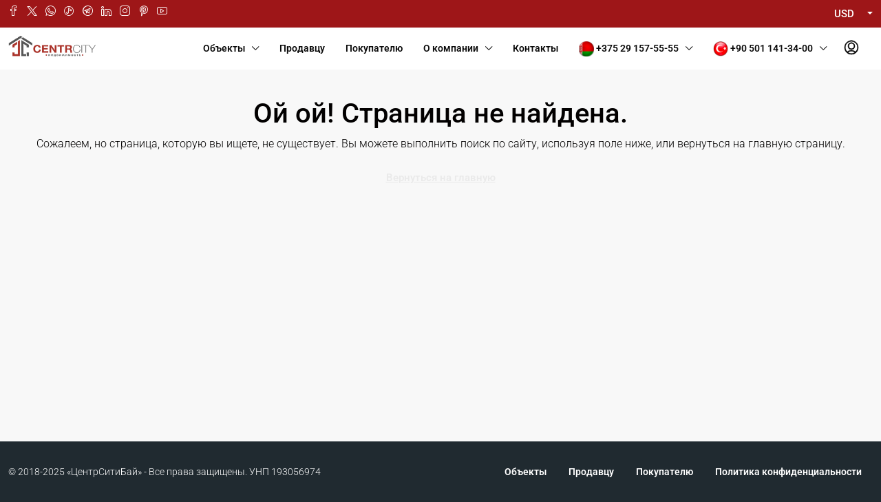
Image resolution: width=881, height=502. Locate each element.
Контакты (535, 48)
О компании (450, 48)
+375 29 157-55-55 (629, 48)
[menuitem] (851, 48)
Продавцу (302, 48)
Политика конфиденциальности (788, 471)
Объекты (224, 48)
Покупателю (374, 48)
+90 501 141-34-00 (763, 48)
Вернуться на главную (441, 177)
